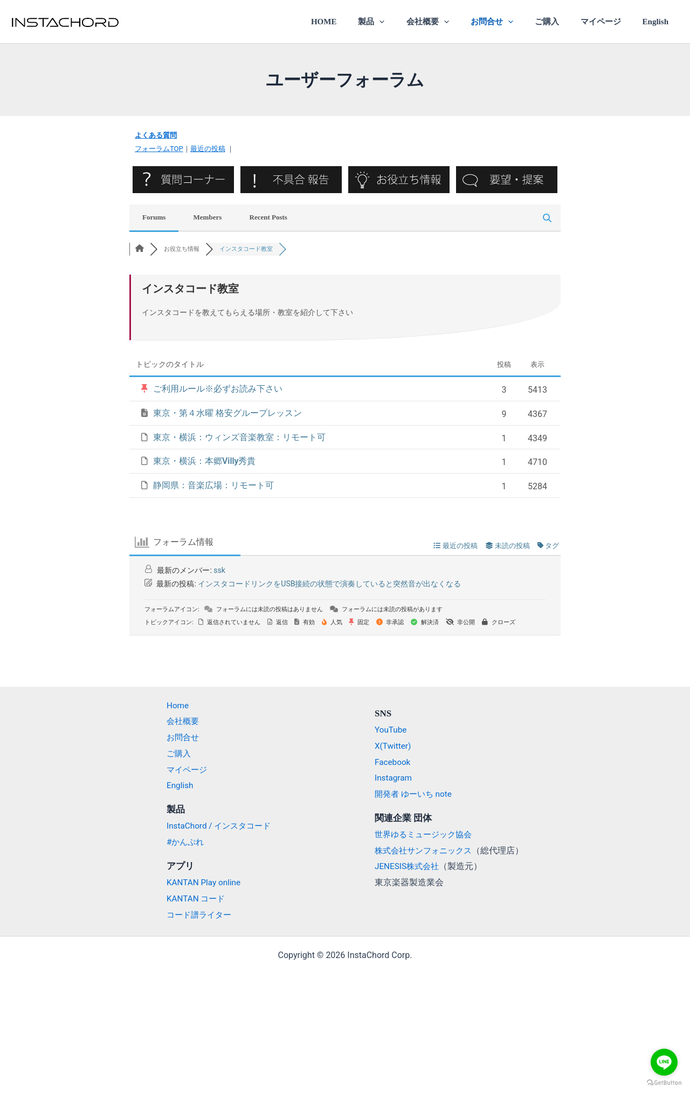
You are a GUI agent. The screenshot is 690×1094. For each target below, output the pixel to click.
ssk (219, 569)
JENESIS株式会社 (409, 866)
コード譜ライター (194, 915)
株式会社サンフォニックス (426, 850)
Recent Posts (268, 217)
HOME (358, 21)
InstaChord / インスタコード (215, 825)
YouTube (391, 729)
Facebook (393, 762)
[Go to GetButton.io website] (664, 1082)
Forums (153, 217)
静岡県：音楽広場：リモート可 (213, 485)
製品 (401, 21)
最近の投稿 (207, 149)
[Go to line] (664, 1062)
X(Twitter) (393, 746)
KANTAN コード (191, 898)
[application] (409, 21)
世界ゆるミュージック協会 (426, 834)
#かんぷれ (180, 842)
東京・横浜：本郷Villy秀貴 (204, 461)
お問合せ (510, 21)
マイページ (608, 21)
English (658, 21)
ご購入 (560, 21)
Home (171, 705)
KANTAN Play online (199, 882)
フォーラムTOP (159, 149)
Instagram (394, 777)
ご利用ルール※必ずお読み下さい (217, 389)
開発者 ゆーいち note (416, 794)
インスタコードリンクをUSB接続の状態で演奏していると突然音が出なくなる (329, 583)
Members (208, 217)
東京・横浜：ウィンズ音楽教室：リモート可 (239, 437)
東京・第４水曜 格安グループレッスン (227, 413)
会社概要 (451, 21)
